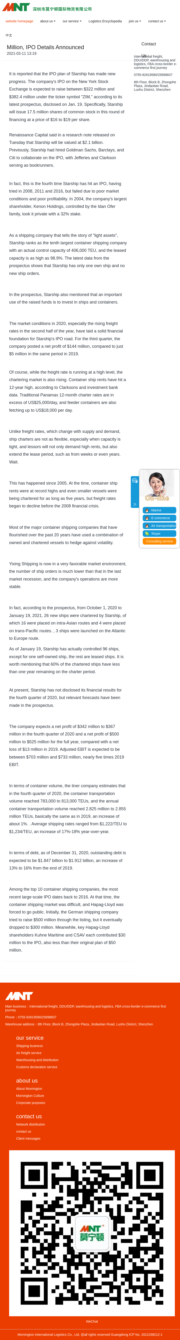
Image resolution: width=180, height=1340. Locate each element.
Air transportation (163, 526)
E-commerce (160, 518)
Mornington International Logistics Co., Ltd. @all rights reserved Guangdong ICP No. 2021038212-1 (90, 1334)
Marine (156, 510)
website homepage (19, 21)
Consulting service (159, 541)
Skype (155, 533)
